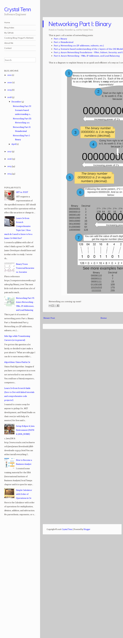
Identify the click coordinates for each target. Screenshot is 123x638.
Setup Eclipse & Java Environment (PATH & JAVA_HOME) (25, 430)
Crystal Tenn (17, 9)
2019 (9, 89)
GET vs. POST (22, 192)
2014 (9, 173)
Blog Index (9, 27)
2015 (9, 166)
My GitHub (9, 32)
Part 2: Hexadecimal (63, 42)
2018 (9, 97)
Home (7, 22)
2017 (9, 151)
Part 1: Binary (60, 38)
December (17, 101)
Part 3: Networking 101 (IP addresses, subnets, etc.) (79, 45)
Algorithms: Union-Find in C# (17, 362)
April (14, 144)
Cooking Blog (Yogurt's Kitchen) (18, 38)
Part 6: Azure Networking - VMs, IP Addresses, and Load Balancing (87, 55)
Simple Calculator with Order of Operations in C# (24, 494)
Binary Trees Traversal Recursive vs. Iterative (25, 268)
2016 (9, 158)
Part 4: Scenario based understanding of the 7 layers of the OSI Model (88, 48)
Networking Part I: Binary (79, 24)
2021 (9, 75)
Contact (8, 48)
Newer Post (49, 317)
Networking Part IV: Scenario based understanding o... (22, 110)
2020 (9, 82)
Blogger (87, 529)
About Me (8, 43)
